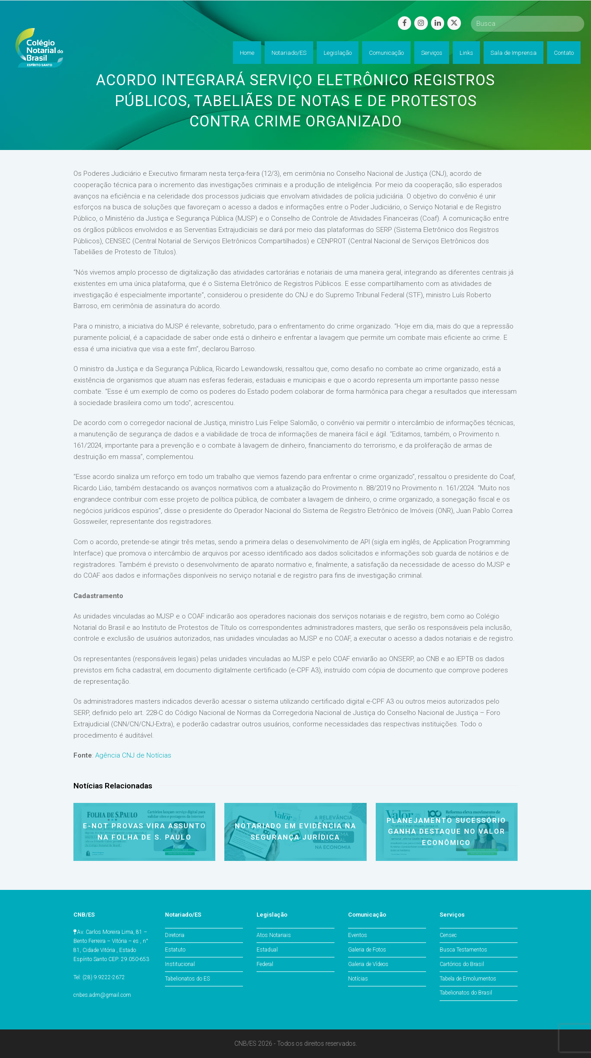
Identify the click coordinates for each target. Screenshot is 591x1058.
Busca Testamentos (463, 950)
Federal (265, 964)
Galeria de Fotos (367, 950)
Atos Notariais (274, 935)
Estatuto (175, 950)
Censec (448, 935)
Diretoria (174, 935)
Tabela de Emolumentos (468, 979)
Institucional (180, 964)
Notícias (358, 979)
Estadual (267, 950)
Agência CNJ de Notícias (133, 755)
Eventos (357, 935)
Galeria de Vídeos (368, 964)
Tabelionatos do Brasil (466, 993)
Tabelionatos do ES (187, 979)
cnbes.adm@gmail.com (102, 995)
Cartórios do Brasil (462, 964)
